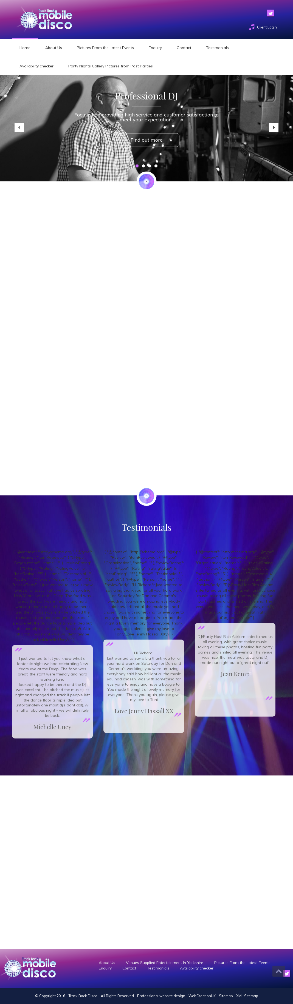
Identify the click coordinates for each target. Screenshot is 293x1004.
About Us (53, 47)
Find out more (147, 140)
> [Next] (273, 127)
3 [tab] (149, 165)
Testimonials (217, 47)
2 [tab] (143, 165)
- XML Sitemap (246, 996)
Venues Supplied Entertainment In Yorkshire (165, 962)
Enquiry (155, 47)
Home (24, 47)
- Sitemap (224, 996)
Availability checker (36, 66)
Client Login (267, 27)
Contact (184, 47)
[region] (146, 128)
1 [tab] (137, 165)
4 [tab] (155, 165)
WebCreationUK (202, 996)
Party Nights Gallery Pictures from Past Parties (110, 66)
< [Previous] (19, 127)
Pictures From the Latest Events (105, 47)
